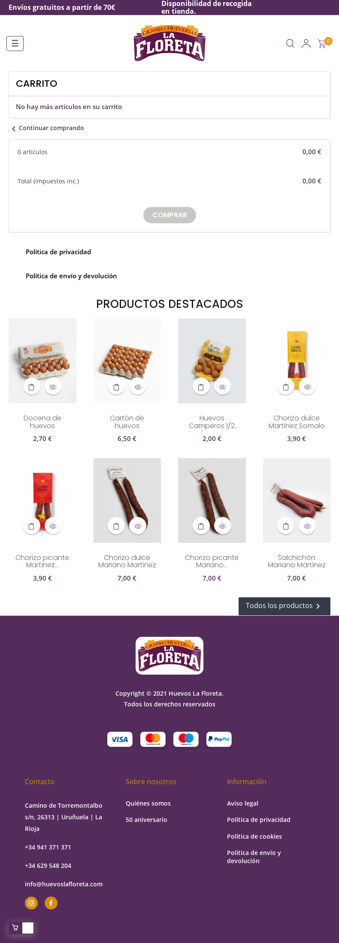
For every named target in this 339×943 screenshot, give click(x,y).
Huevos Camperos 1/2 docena (212, 423)
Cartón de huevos (127, 422)
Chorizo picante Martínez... (42, 562)
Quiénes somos (148, 803)
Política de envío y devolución (254, 857)
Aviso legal (242, 803)
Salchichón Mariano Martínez (297, 562)
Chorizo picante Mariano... (212, 562)
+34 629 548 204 (48, 865)
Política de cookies (254, 836)
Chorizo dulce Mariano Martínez (127, 562)
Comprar (169, 215)
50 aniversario (146, 819)
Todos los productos (284, 606)
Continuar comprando (46, 128)
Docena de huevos (42, 422)
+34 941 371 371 (48, 847)
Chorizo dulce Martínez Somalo (297, 422)
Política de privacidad (259, 819)
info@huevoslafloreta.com (64, 884)
